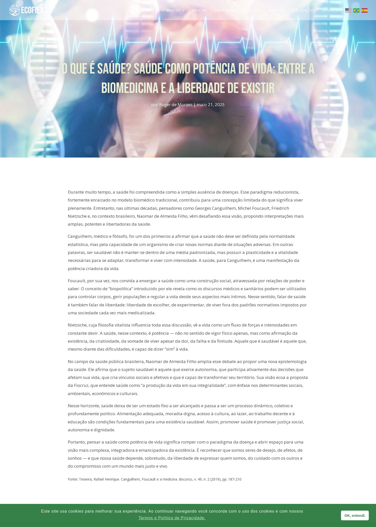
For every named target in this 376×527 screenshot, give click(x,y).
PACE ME (199, 10)
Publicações (303, 10)
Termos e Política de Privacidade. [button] (172, 518)
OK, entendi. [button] (355, 516)
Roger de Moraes (175, 104)
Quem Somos (226, 10)
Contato (330, 10)
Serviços (253, 10)
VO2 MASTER (169, 10)
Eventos (276, 10)
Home (146, 10)
